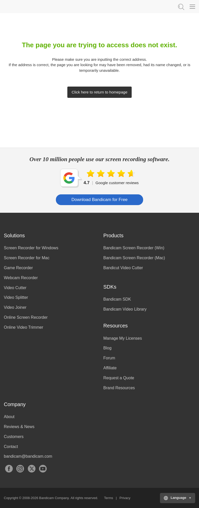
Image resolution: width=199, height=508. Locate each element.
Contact (11, 446)
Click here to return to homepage (99, 92)
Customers (13, 436)
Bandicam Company (54, 498)
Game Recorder (18, 268)
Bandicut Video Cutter (123, 268)
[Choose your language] (177, 498)
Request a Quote (118, 378)
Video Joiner (15, 307)
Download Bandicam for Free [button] (99, 199)
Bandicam (29, 6)
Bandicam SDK (117, 299)
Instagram (20, 468)
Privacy (124, 498)
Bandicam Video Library (125, 309)
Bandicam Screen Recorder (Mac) (134, 258)
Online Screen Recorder (26, 317)
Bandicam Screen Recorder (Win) (133, 248)
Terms (108, 498)
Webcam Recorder (21, 278)
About (9, 417)
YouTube (43, 468)
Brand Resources (119, 388)
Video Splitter (16, 297)
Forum (109, 358)
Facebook (9, 468)
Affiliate (110, 368)
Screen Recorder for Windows (31, 248)
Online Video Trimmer (23, 327)
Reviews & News (19, 426)
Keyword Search (181, 6)
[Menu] (192, 6)
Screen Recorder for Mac (26, 258)
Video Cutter (15, 288)
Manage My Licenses (122, 338)
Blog (107, 348)
